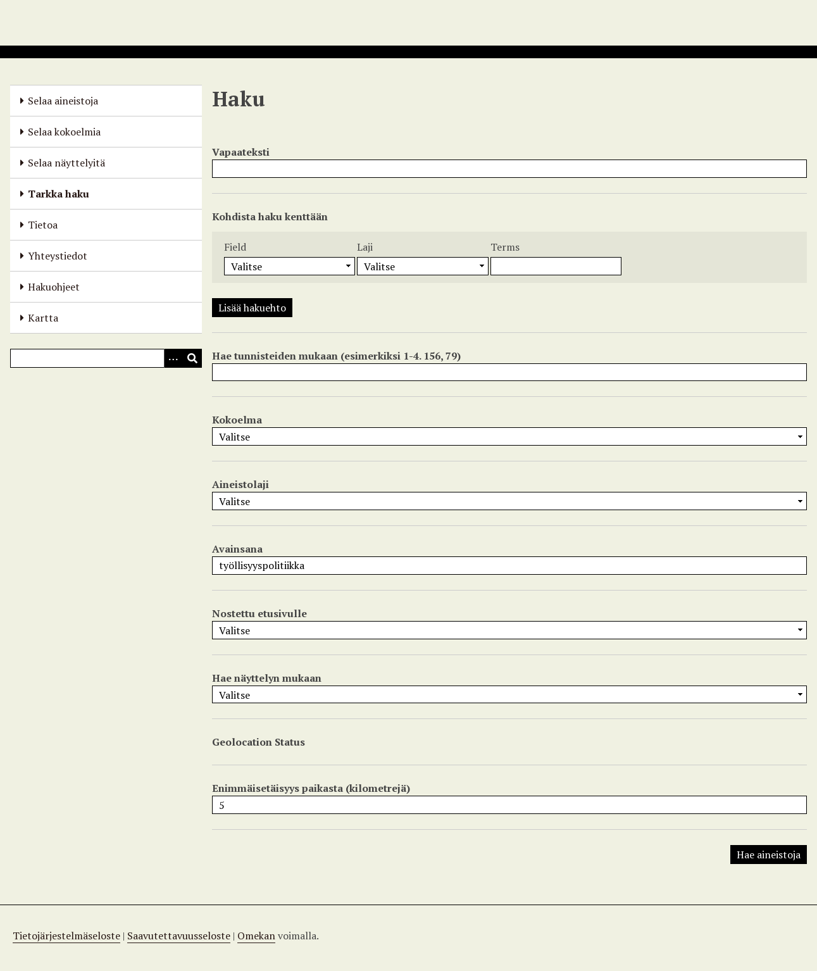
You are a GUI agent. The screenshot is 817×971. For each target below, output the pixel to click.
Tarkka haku (58, 194)
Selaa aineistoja (63, 101)
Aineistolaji (240, 484)
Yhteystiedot (57, 256)
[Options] (173, 358)
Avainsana (237, 549)
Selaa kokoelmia (64, 132)
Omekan (256, 936)
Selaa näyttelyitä (66, 163)
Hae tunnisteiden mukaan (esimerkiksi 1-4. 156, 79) (336, 356)
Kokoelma (237, 420)
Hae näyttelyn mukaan (266, 678)
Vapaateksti (241, 152)
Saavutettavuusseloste (178, 936)
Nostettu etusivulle (259, 613)
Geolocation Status (258, 742)
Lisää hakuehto (252, 308)
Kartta (43, 318)
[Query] (106, 358)
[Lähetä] (192, 358)
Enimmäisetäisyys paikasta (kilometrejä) (311, 788)
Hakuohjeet (54, 287)
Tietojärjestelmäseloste (66, 936)
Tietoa (43, 225)
